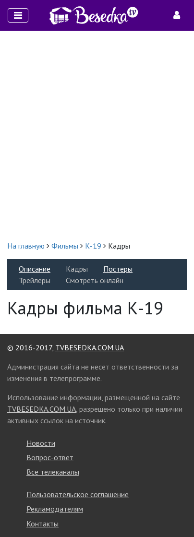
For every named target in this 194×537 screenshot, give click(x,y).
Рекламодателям (54, 508)
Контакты (42, 523)
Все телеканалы (52, 472)
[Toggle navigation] (18, 15)
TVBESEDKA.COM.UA (89, 347)
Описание (34, 269)
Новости (40, 443)
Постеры (118, 269)
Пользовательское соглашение (77, 494)
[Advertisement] (97, 135)
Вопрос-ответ (49, 457)
